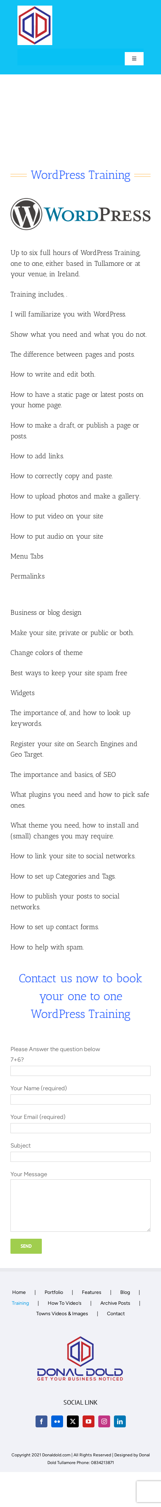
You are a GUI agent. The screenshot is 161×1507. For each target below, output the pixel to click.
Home (19, 1292)
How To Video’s (65, 1303)
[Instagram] (104, 1421)
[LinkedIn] (120, 1421)
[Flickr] (57, 1421)
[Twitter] (73, 1421)
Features (91, 1292)
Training (20, 1303)
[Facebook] (41, 1421)
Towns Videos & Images (62, 1314)
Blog (125, 1292)
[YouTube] (88, 1421)
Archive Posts (115, 1303)
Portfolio (54, 1292)
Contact (116, 1314)
